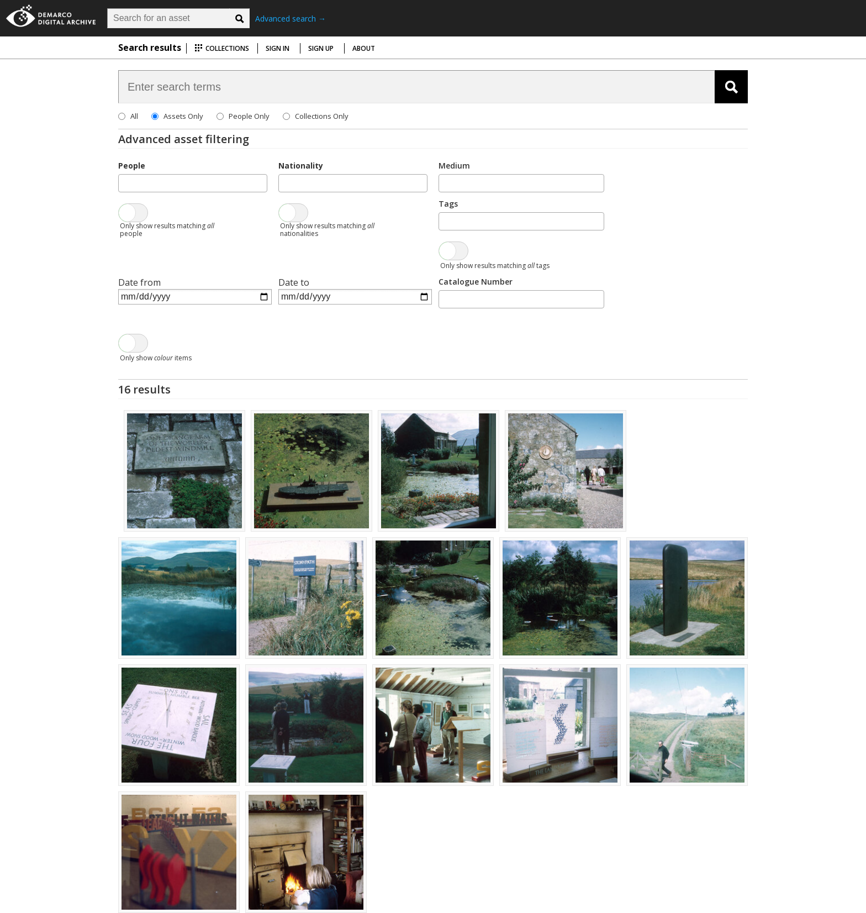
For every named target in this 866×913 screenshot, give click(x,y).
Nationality (300, 165)
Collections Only (321, 116)
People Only (249, 116)
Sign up (321, 48)
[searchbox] (125, 182)
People (131, 165)
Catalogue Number (476, 281)
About (363, 48)
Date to (293, 282)
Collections (221, 48)
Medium (454, 165)
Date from (139, 282)
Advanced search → (290, 18)
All (134, 116)
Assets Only (183, 116)
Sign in (277, 48)
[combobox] (192, 183)
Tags (448, 203)
